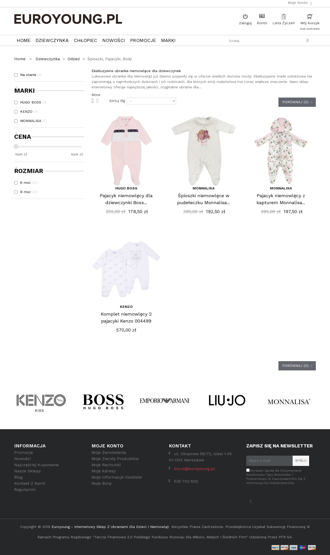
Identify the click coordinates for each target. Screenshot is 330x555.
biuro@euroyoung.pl (194, 472)
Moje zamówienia (109, 456)
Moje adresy (104, 474)
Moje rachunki (106, 468)
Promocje (23, 456)
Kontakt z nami (29, 486)
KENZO (126, 307)
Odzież (74, 59)
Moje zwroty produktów (115, 462)
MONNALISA (203, 188)
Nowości (22, 462)
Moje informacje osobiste (117, 480)
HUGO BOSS (126, 188)
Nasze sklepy (27, 474)
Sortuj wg (117, 101)
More (96, 95)
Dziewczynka (48, 59)
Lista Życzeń (284, 23)
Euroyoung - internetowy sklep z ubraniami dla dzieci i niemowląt (110, 527)
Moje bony (102, 486)
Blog (18, 480)
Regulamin (25, 493)
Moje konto (107, 445)
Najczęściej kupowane (36, 468)
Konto (262, 23)
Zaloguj (245, 23)
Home (20, 59)
